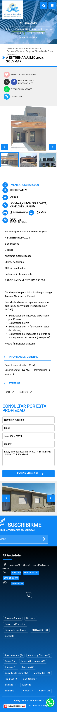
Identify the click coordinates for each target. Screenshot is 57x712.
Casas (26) (10, 661)
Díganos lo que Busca (15, 630)
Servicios (30, 618)
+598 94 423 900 (28, 37)
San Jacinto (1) (30, 679)
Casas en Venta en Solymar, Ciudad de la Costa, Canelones (30, 52)
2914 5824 (18, 33)
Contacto (9, 636)
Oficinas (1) (10, 667)
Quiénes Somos (13, 618)
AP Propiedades (15, 48)
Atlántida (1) (28, 685)
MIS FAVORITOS (40, 630)
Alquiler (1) (44, 690)
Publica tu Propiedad (15, 624)
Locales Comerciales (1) (33, 661)
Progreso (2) (11, 679)
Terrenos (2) (28, 667)
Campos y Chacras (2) (39, 655)
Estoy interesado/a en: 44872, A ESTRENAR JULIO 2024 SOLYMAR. (28, 457)
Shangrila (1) (11, 690)
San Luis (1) (11, 685)
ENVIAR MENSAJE (27, 473)
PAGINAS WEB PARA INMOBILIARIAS (41, 706)
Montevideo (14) (42, 673)
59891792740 (17, 583)
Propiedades (32, 48)
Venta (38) (28, 690)
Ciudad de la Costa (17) (16, 673)
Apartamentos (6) (14, 655)
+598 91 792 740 (36, 33)
